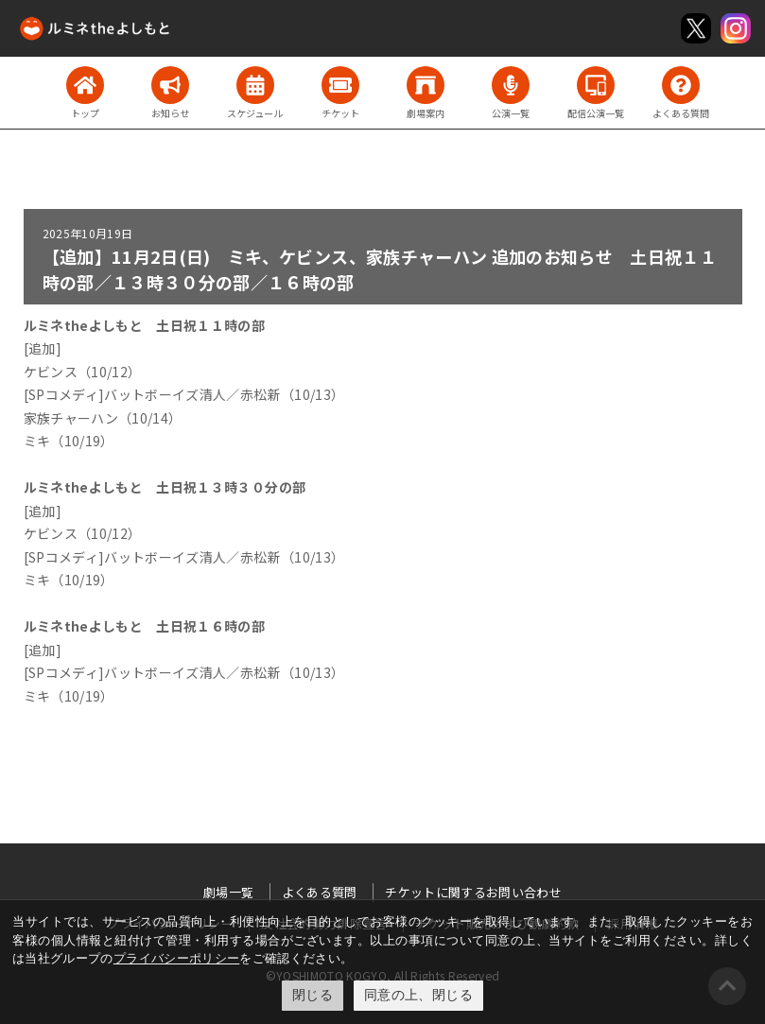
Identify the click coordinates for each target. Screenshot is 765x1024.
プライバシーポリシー (176, 958)
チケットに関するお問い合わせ (473, 892)
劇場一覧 (228, 892)
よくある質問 (319, 892)
